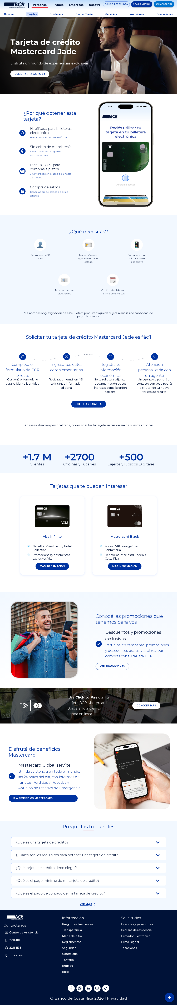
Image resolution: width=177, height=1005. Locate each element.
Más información (52, 566)
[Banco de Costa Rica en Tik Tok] (105, 988)
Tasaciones (129, 948)
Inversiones (137, 14)
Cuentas (9, 14)
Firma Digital (130, 942)
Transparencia (72, 930)
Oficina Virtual (141, 4)
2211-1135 (15, 947)
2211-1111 (14, 940)
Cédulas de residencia (136, 930)
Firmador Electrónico (135, 936)
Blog (65, 971)
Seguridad (69, 948)
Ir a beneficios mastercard (33, 798)
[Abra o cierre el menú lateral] (169, 997)
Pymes (58, 5)
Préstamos (56, 14)
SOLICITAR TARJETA (89, 404)
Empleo (67, 965)
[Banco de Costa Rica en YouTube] (97, 988)
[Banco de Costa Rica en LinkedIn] (88, 988)
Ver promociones (112, 666)
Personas (40, 5)
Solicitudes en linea (116, 4)
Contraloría (70, 954)
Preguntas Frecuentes (77, 924)
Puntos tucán (84, 14)
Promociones (165, 14)
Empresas (76, 5)
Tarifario (68, 960)
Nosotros (95, 5)
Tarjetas (32, 14)
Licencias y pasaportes (137, 924)
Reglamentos (71, 942)
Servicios (111, 14)
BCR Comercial (164, 4)
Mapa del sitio (72, 936)
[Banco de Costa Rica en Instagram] (79, 988)
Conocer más (146, 705)
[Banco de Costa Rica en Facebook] (71, 988)
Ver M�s (86, 904)
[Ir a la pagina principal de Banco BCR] (14, 917)
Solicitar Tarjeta (30, 74)
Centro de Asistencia (23, 932)
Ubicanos (16, 955)
